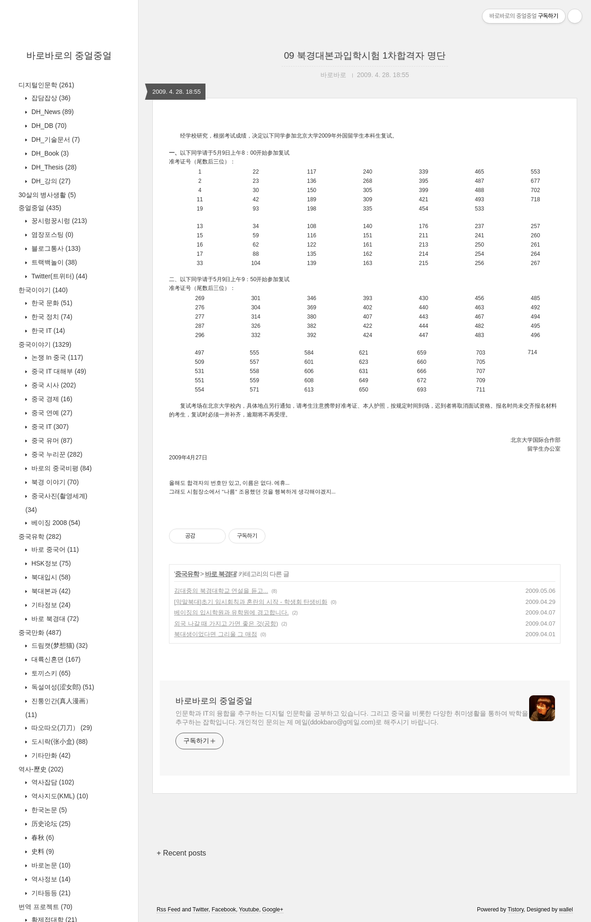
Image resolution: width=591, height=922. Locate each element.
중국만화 (39, 632)
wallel (566, 909)
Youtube (249, 909)
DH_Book (49, 153)
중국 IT (49, 426)
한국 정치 (51, 316)
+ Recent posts (181, 853)
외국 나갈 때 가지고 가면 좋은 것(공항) (226, 623)
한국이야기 (43, 290)
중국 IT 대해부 (58, 371)
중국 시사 (53, 385)
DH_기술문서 (55, 139)
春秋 (42, 837)
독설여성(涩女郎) (62, 687)
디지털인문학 (46, 85)
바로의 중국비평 (61, 468)
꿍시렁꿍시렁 (58, 220)
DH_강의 (50, 181)
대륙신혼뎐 (55, 659)
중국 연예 (51, 412)
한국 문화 (51, 303)
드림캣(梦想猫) (59, 645)
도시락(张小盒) (59, 741)
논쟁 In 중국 (56, 357)
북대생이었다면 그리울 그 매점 (215, 634)
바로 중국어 (54, 549)
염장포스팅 (51, 234)
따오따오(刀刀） (61, 727)
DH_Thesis (53, 167)
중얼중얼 (39, 207)
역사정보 (50, 879)
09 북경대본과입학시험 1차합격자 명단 (365, 55)
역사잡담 (52, 782)
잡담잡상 (50, 98)
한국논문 (48, 810)
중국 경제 (51, 399)
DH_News (52, 111)
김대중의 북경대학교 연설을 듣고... (221, 590)
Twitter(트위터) (58, 276)
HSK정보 (50, 563)
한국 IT (47, 330)
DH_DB (48, 125)
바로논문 (50, 865)
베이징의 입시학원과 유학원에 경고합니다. (231, 612)
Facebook (223, 909)
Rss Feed (168, 909)
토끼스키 (50, 673)
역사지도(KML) (59, 796)
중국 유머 (51, 440)
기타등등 (50, 893)
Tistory (515, 909)
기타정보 (50, 605)
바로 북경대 (54, 618)
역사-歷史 (40, 769)
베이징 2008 (55, 522)
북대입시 (50, 577)
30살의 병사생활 (47, 195)
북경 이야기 (54, 482)
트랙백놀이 (53, 262)
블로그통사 (55, 248)
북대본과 (50, 591)
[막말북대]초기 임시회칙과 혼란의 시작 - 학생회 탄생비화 (250, 601)
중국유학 (39, 536)
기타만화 (50, 755)
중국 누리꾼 (56, 454)
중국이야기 (44, 344)
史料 (42, 851)
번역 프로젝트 (45, 906)
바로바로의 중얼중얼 (69, 55)
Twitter (201, 909)
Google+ (272, 909)
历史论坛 (50, 823)
